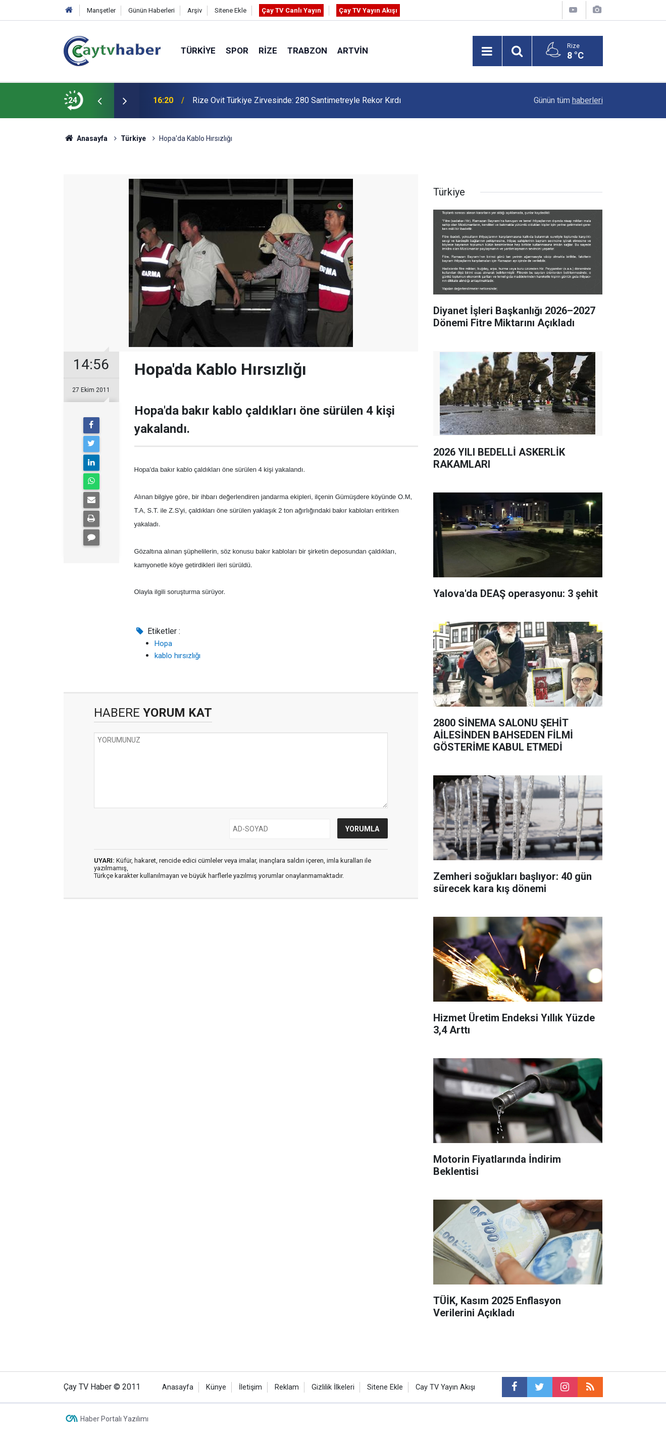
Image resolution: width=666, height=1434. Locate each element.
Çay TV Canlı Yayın (291, 10)
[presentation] (100, 100)
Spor (237, 50)
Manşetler (101, 10)
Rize (268, 50)
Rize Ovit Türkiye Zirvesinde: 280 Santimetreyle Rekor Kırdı (296, 100)
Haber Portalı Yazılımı (114, 1419)
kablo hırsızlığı (177, 655)
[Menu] (487, 51)
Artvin (352, 50)
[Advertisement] (241, 1002)
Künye (216, 1387)
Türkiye (198, 50)
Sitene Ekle (230, 10)
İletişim (250, 1387)
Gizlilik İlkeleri (333, 1387)
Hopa (163, 643)
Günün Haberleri (151, 10)
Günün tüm (568, 100)
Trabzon (307, 50)
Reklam (287, 1387)
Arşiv (194, 10)
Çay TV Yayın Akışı (368, 10)
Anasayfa (177, 1387)
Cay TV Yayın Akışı (445, 1387)
